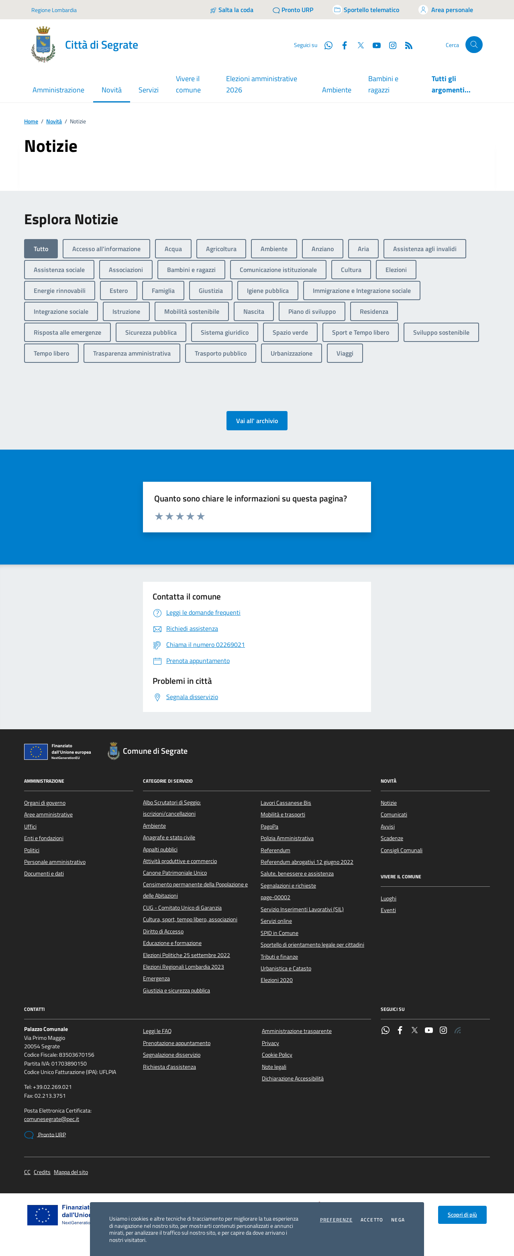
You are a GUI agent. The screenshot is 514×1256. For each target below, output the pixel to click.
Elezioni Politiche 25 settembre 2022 (186, 955)
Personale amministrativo (55, 861)
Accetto (372, 1219)
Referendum (275, 850)
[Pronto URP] (293, 9)
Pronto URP (45, 1135)
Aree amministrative (48, 814)
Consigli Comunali (401, 850)
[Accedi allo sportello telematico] (366, 9)
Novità (54, 121)
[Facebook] (341, 44)
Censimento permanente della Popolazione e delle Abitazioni (195, 890)
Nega (398, 1219)
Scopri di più (462, 1214)
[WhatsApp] (325, 44)
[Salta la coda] (231, 9)
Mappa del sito (71, 1172)
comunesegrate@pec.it (51, 1119)
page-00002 (275, 897)
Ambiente (336, 89)
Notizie (389, 802)
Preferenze (336, 1219)
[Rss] (406, 44)
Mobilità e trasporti (283, 814)
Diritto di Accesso (163, 931)
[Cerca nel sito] (474, 44)
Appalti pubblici (160, 849)
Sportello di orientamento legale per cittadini (312, 944)
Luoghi (388, 898)
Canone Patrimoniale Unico (175, 872)
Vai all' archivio (257, 420)
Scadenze (392, 838)
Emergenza (156, 978)
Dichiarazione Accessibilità (293, 1078)
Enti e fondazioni (43, 838)
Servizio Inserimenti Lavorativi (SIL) (302, 909)
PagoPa (269, 826)
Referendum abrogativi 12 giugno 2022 (307, 861)
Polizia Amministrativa (287, 838)
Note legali (274, 1066)
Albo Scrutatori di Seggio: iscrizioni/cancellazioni (172, 808)
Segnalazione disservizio (171, 1054)
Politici (31, 850)
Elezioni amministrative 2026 (261, 84)
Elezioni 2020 (277, 980)
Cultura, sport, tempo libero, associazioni (190, 919)
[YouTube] (373, 44)
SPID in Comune (279, 933)
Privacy (270, 1043)
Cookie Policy (277, 1054)
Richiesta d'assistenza (169, 1066)
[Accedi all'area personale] (446, 9)
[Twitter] (357, 44)
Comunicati (394, 814)
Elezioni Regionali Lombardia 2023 (183, 966)
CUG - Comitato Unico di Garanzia (182, 907)
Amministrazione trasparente (297, 1031)
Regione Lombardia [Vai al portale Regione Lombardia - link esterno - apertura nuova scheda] (54, 10)
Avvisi (388, 826)
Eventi (388, 910)
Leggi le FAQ (157, 1031)
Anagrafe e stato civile (169, 837)
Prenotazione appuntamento (176, 1043)
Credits (42, 1172)
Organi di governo (44, 802)
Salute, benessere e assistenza (297, 873)
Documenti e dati (44, 873)
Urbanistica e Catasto (286, 968)
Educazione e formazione (172, 943)
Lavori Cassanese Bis (286, 802)
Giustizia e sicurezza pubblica (176, 990)
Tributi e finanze (279, 956)
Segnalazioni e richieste (288, 885)
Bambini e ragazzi (383, 84)
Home (31, 121)
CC (27, 1172)
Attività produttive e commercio (180, 861)
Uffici (30, 826)
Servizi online (276, 920)
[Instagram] (389, 44)
